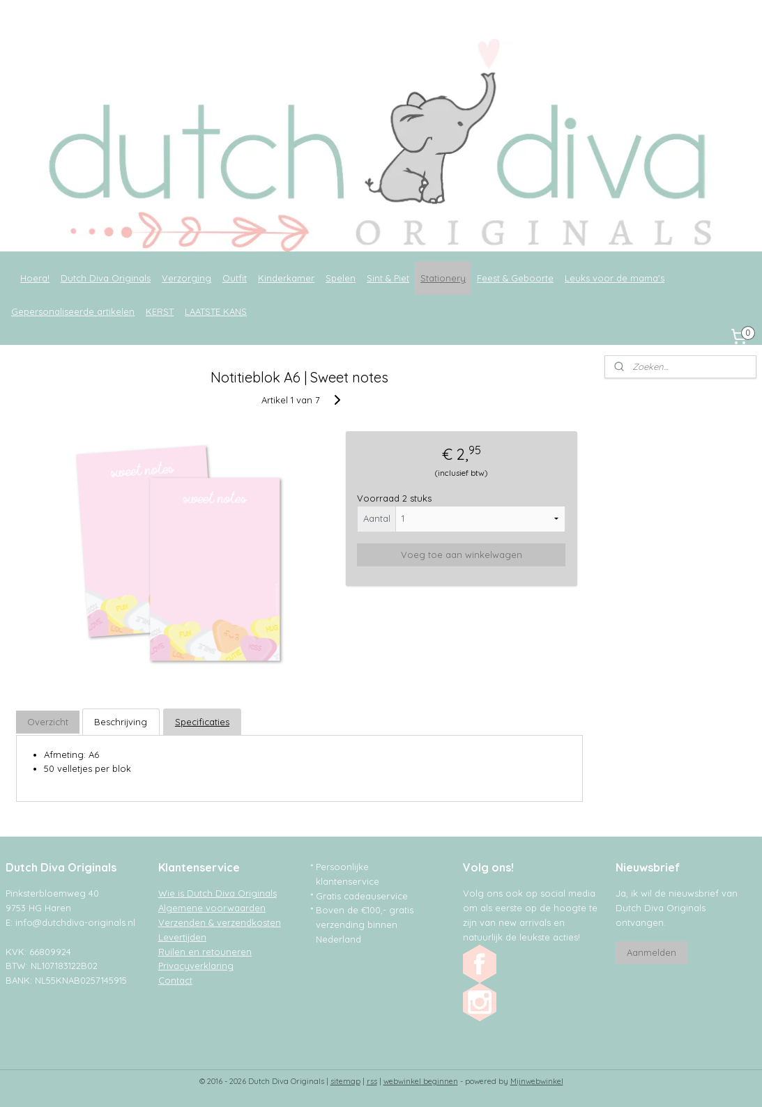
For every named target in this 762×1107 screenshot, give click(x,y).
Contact (175, 980)
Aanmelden (651, 952)
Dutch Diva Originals (106, 278)
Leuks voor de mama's (614, 278)
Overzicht (47, 721)
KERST (160, 311)
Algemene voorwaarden (212, 907)
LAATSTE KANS (216, 311)
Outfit (234, 278)
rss (372, 1081)
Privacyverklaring (196, 965)
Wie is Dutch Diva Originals (217, 893)
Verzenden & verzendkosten (219, 922)
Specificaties (202, 721)
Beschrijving (120, 721)
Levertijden (182, 937)
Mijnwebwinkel (536, 1081)
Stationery (443, 278)
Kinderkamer (286, 278)
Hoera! (34, 278)
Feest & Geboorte (515, 278)
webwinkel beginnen (420, 1081)
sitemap (345, 1081)
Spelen (341, 278)
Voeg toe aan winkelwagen (461, 554)
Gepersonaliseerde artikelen (73, 311)
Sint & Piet (388, 278)
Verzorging (186, 278)
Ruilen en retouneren (205, 951)
